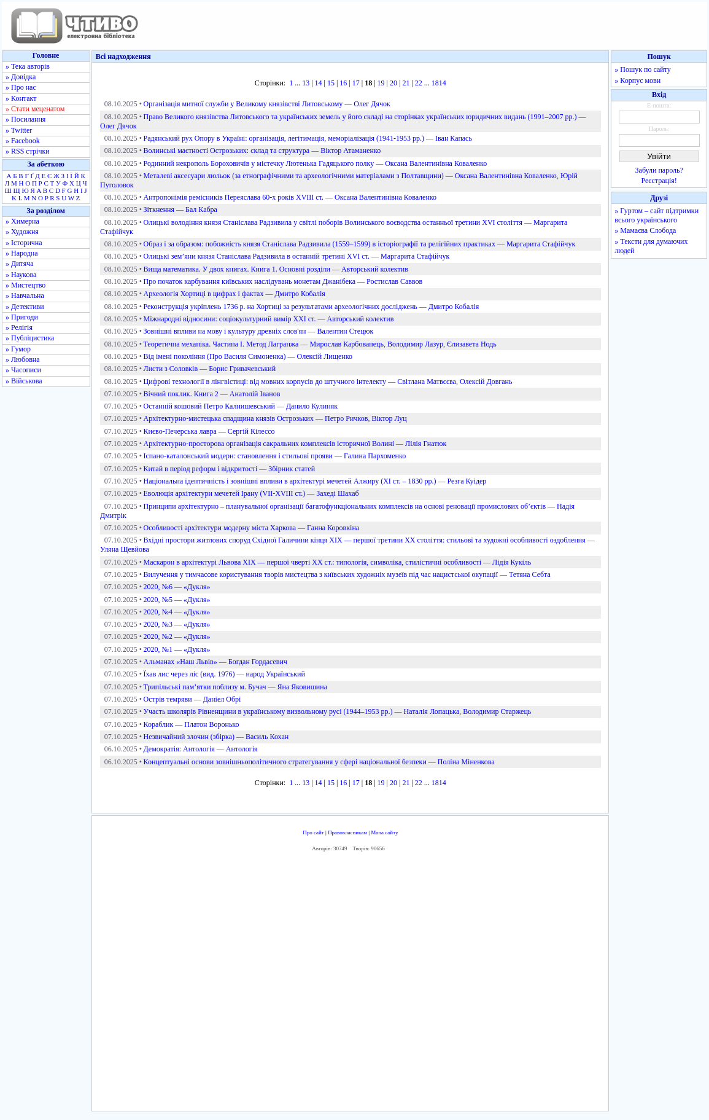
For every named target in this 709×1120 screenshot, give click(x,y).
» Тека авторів (28, 66)
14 (318, 83)
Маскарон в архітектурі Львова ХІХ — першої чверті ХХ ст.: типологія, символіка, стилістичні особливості (313, 562)
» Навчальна (25, 295)
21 (405, 83)
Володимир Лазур (415, 344)
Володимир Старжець (497, 711)
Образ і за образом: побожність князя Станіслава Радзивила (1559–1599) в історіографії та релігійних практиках (319, 244)
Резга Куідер (467, 481)
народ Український (275, 674)
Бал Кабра (201, 209)
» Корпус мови (637, 80)
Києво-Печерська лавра (180, 431)
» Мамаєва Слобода (645, 230)
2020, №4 (158, 612)
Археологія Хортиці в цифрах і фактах (204, 293)
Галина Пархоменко (375, 456)
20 (393, 83)
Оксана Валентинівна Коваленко (436, 163)
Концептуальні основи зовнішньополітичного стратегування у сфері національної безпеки (285, 762)
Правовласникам (347, 832)
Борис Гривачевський (242, 368)
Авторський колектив (374, 269)
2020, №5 (158, 599)
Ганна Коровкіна (333, 527)
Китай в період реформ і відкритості (201, 468)
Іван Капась (453, 138)
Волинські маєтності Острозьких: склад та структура (227, 150)
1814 (439, 83)
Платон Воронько (211, 724)
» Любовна (23, 359)
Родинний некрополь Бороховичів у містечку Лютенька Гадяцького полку (259, 163)
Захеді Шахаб (337, 493)
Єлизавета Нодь (472, 344)
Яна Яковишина (302, 687)
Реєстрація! (659, 180)
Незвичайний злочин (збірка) (189, 736)
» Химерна (22, 221)
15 (331, 83)
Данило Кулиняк (312, 406)
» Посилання (25, 119)
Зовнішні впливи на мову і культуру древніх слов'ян (225, 331)
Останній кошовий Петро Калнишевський (209, 406)
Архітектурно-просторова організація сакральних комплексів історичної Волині (269, 443)
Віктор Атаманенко (350, 150)
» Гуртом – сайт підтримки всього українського (656, 215)
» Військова (24, 381)
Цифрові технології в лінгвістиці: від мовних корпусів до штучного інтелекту (265, 381)
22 (418, 83)
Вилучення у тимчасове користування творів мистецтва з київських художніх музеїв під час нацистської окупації (321, 574)
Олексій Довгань (486, 381)
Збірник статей (291, 468)
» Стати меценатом (35, 108)
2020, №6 (158, 586)
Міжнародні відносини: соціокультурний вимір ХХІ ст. (230, 319)
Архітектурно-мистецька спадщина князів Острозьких (229, 418)
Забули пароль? (659, 170)
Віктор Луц (388, 418)
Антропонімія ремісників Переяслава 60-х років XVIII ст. (234, 197)
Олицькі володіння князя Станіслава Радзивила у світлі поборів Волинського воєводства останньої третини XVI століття (333, 222)
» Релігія (19, 327)
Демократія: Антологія (179, 749)
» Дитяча (20, 263)
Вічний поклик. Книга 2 (181, 394)
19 (381, 83)
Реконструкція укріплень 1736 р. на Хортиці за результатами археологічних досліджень (280, 306)
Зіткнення (159, 209)
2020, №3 (158, 624)
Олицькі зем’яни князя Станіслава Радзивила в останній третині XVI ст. (257, 256)
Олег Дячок (372, 104)
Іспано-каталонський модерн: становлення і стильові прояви (238, 456)
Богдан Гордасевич (257, 661)
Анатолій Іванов (255, 394)
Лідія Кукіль (511, 562)
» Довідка (21, 76)
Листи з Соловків (171, 368)
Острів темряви (168, 699)
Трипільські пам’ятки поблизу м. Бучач (205, 687)
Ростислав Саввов (394, 281)
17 (356, 83)
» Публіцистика (30, 338)
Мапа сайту (384, 832)
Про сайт (313, 832)
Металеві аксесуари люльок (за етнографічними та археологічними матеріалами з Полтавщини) (294, 175)
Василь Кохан (267, 736)
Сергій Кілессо (251, 431)
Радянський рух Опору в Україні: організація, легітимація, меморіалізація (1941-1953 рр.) (284, 138)
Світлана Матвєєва (426, 381)
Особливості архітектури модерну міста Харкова (220, 527)
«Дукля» (197, 586)
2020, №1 (158, 649)
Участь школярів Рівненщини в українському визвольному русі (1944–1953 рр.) (268, 711)
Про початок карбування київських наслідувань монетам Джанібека (250, 281)
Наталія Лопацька (432, 711)
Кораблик (159, 724)
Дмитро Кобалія (299, 293)
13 (305, 83)
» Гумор (18, 349)
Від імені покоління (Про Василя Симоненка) (215, 356)
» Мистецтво (25, 285)
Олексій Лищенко (324, 356)
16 (343, 83)
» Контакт (21, 98)
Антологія (242, 749)
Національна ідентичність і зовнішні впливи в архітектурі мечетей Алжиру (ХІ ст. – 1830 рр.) (290, 481)
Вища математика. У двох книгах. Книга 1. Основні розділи (237, 269)
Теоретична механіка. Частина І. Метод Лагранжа (221, 344)
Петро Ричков (346, 418)
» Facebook (23, 140)
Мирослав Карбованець (346, 344)
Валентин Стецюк (345, 331)
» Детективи (25, 306)
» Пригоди (22, 317)
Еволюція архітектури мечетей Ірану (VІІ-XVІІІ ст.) (225, 493)
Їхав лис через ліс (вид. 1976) (189, 674)
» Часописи (23, 370)
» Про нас (21, 87)
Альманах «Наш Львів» (180, 661)
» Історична (24, 242)
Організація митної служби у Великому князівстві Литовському (243, 104)
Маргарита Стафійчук (540, 244)
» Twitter (19, 130)
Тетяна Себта (530, 574)
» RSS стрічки (28, 151)
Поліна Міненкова (466, 762)
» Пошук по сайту (642, 69)
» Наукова (21, 274)
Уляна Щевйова (124, 549)
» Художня (22, 231)
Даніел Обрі (222, 699)
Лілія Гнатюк (425, 443)
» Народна (22, 253)
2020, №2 (158, 636)
